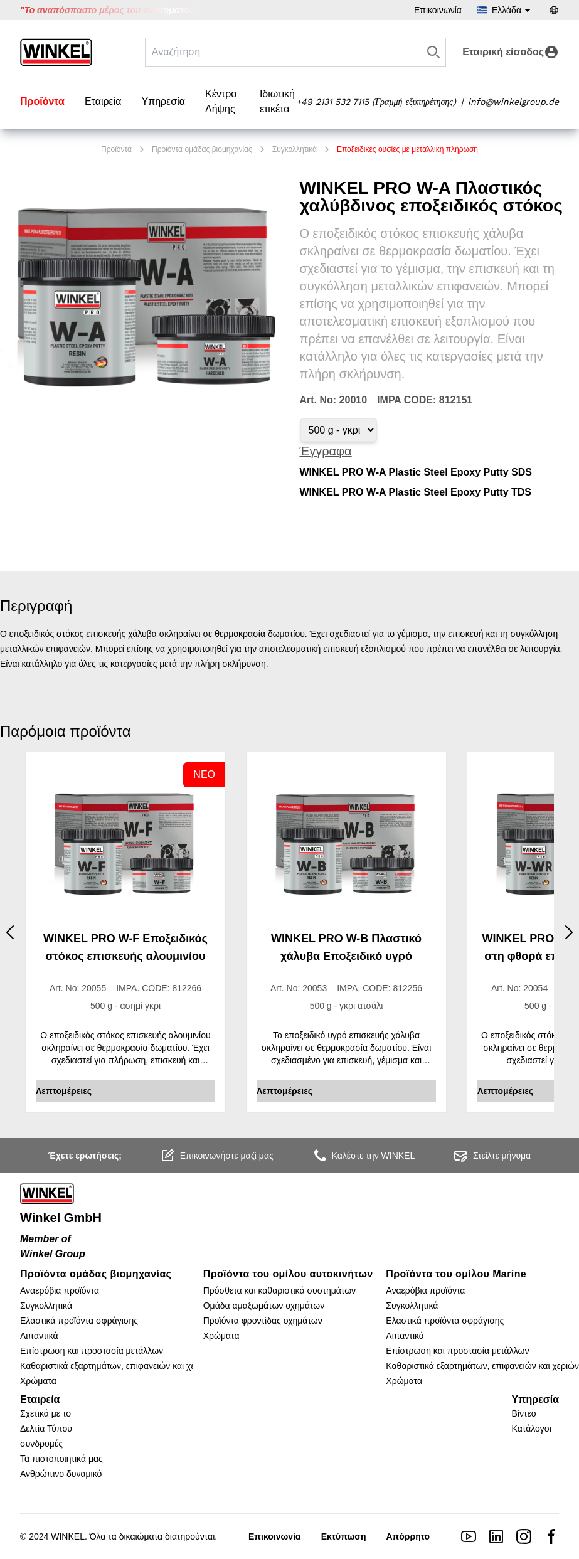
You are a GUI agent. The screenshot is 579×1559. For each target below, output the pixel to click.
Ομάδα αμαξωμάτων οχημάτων (264, 1306)
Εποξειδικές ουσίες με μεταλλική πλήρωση (407, 149)
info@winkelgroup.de (513, 102)
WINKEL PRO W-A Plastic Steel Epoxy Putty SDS (416, 472)
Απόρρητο (408, 1536)
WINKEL (68, 1536)
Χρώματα (38, 1381)
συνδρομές (41, 1444)
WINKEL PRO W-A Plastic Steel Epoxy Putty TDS (416, 492)
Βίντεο (524, 1413)
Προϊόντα (42, 101)
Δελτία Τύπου (46, 1428)
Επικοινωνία (438, 10)
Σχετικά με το (45, 1413)
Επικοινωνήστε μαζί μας (217, 1155)
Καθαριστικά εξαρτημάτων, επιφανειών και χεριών (116, 1366)
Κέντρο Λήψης (220, 101)
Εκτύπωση (343, 1536)
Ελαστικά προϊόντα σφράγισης (79, 1321)
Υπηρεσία (163, 101)
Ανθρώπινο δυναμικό (61, 1474)
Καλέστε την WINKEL (363, 1155)
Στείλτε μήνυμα (492, 1155)
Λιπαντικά (39, 1336)
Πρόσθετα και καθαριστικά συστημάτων (279, 1290)
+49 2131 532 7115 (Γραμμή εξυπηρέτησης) (376, 102)
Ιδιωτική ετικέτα (277, 101)
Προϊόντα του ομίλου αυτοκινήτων (288, 1274)
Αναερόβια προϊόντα (59, 1290)
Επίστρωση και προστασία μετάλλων (91, 1351)
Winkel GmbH (61, 1218)
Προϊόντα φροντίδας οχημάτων (262, 1321)
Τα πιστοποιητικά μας (61, 1459)
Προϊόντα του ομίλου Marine (456, 1274)
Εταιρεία (103, 101)
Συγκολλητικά (294, 149)
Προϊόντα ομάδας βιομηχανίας (202, 149)
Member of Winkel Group (52, 1246)
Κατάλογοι (531, 1428)
